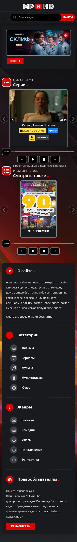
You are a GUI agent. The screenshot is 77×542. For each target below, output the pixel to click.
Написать (20, 526)
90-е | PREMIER (38, 231)
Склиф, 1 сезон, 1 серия (38, 125)
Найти (68, 17)
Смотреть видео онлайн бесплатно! (29, 316)
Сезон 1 (15, 61)
